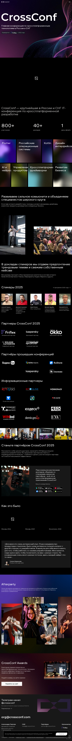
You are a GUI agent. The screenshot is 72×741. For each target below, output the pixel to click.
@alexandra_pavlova (7, 728)
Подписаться (6, 708)
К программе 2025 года (62, 287)
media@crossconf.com (28, 726)
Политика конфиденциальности (56, 737)
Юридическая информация (35, 737)
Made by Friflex (20, 737)
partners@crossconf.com (48, 726)
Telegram (4, 737)
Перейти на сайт (11, 684)
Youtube (11, 737)
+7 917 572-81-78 (6, 730)
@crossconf (8, 703)
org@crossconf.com (15, 717)
